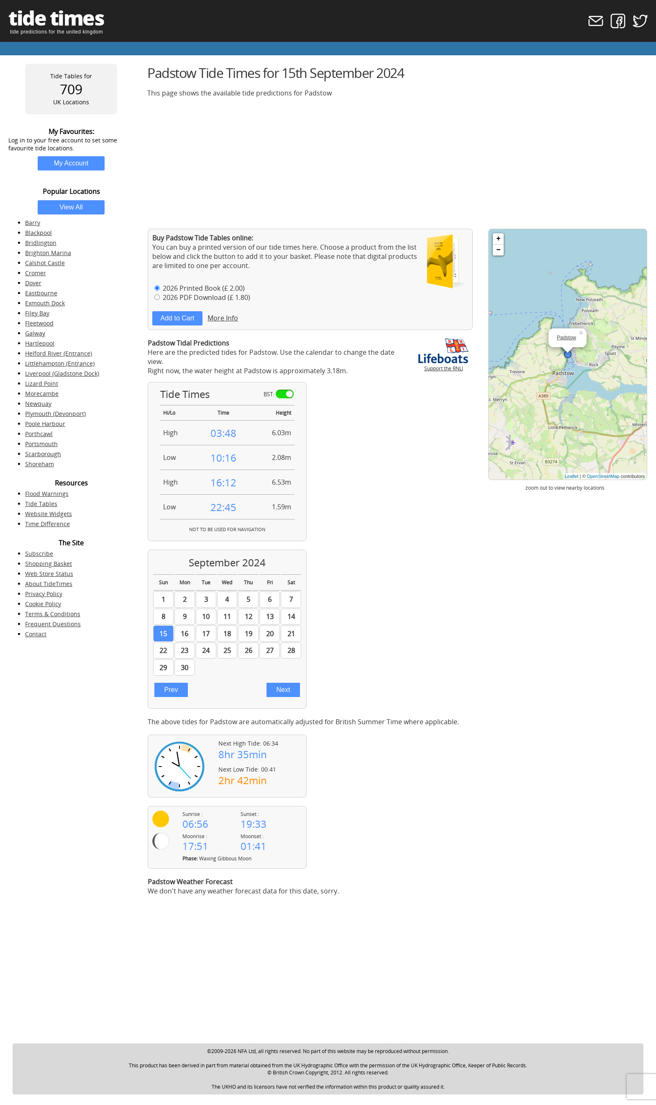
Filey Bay (37, 313)
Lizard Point (41, 383)
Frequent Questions (53, 624)
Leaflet (572, 476)
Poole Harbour (45, 424)
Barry (32, 223)
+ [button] (498, 239)
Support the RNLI (443, 365)
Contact (35, 634)
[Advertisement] (397, 163)
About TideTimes (48, 584)
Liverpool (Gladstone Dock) (62, 373)
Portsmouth (41, 444)
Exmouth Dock (45, 303)
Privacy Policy (43, 594)
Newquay (38, 404)
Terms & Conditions (52, 614)
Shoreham (39, 464)
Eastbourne (41, 293)
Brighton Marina (48, 253)
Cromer (35, 273)
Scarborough (43, 454)
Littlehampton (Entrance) (60, 363)
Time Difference (47, 524)
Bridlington (40, 243)
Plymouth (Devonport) (55, 414)
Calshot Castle (45, 263)
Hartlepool (39, 343)
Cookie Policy (43, 604)
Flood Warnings (47, 494)
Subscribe (39, 554)
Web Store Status (49, 574)
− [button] (498, 250)
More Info (223, 318)
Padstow (566, 338)
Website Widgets (48, 514)
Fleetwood (39, 323)
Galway (35, 333)
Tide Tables (41, 504)
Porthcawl (39, 434)
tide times (56, 17)
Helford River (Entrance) (58, 353)
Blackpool (38, 233)
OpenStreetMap (603, 476)
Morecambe (42, 394)
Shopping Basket (48, 564)
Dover (33, 283)
